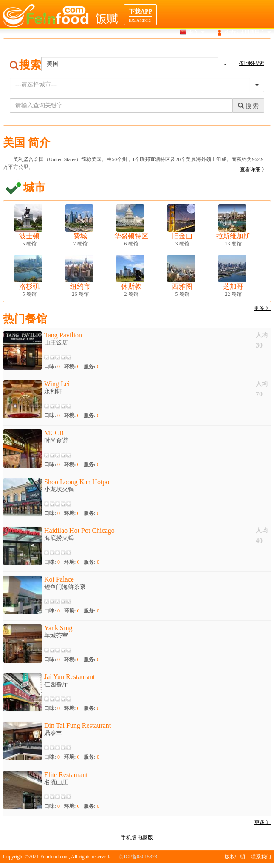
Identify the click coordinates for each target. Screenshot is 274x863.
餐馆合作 (261, 48)
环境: (72, 367)
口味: (52, 367)
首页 (110, 48)
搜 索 (248, 106)
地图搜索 (165, 48)
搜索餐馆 (135, 48)
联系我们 (261, 857)
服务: (91, 367)
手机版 (128, 838)
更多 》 (262, 308)
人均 (262, 335)
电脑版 (145, 838)
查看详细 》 (253, 170)
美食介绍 (195, 48)
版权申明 (235, 857)
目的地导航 (228, 48)
